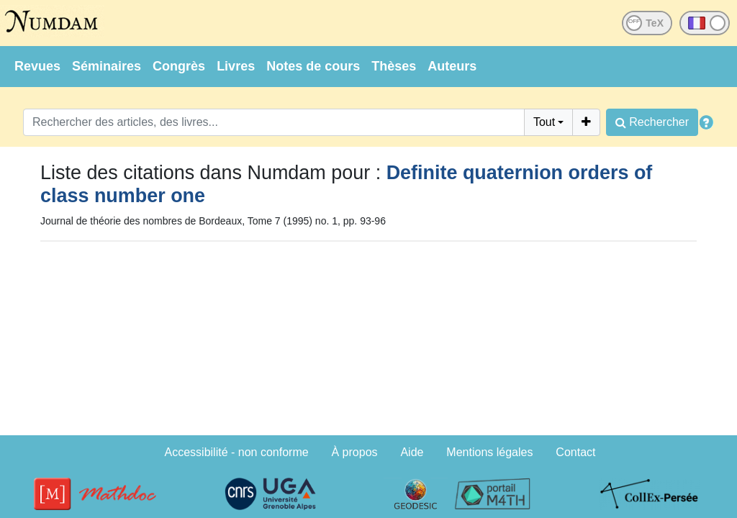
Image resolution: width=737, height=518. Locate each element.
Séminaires (106, 66)
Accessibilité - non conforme (237, 452)
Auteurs (452, 66)
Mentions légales (489, 452)
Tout (544, 122)
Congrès (179, 66)
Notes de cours (313, 66)
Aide (411, 452)
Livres (236, 66)
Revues (37, 66)
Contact (575, 452)
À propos (355, 452)
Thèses (393, 66)
